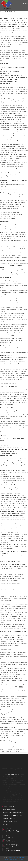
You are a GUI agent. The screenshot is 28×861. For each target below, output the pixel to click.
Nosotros (5, 824)
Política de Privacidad (16, 859)
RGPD (21, 315)
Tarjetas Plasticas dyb (14, 857)
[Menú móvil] (25, 3)
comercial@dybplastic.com (14, 846)
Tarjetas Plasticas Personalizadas (12, 815)
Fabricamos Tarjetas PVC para (11, 774)
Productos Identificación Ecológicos (13, 812)
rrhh (13, 335)
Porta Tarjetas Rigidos (9, 809)
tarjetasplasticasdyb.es (13, 850)
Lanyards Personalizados (10, 821)
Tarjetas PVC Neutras (9, 818)
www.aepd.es (12, 350)
